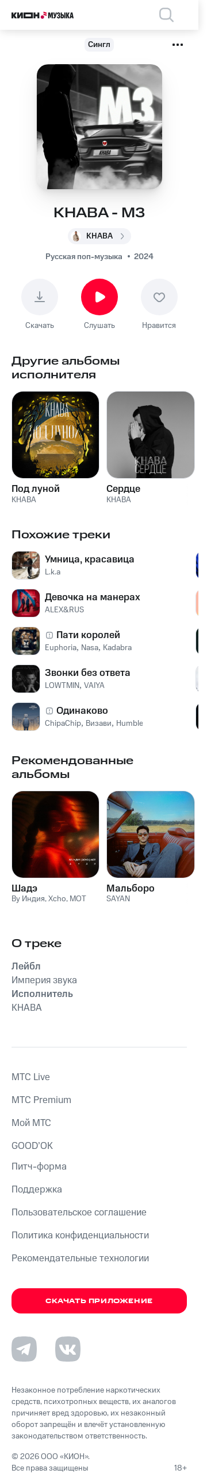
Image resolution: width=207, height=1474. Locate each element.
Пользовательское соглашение (79, 1212)
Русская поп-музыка (83, 257)
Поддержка (37, 1190)
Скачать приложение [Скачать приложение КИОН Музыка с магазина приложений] (99, 1301)
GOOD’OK (32, 1146)
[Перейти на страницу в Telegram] (24, 1349)
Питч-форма (39, 1167)
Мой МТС (31, 1123)
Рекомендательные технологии (80, 1258)
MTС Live (31, 1077)
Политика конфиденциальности (80, 1235)
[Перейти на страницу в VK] (67, 1349)
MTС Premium (41, 1100)
